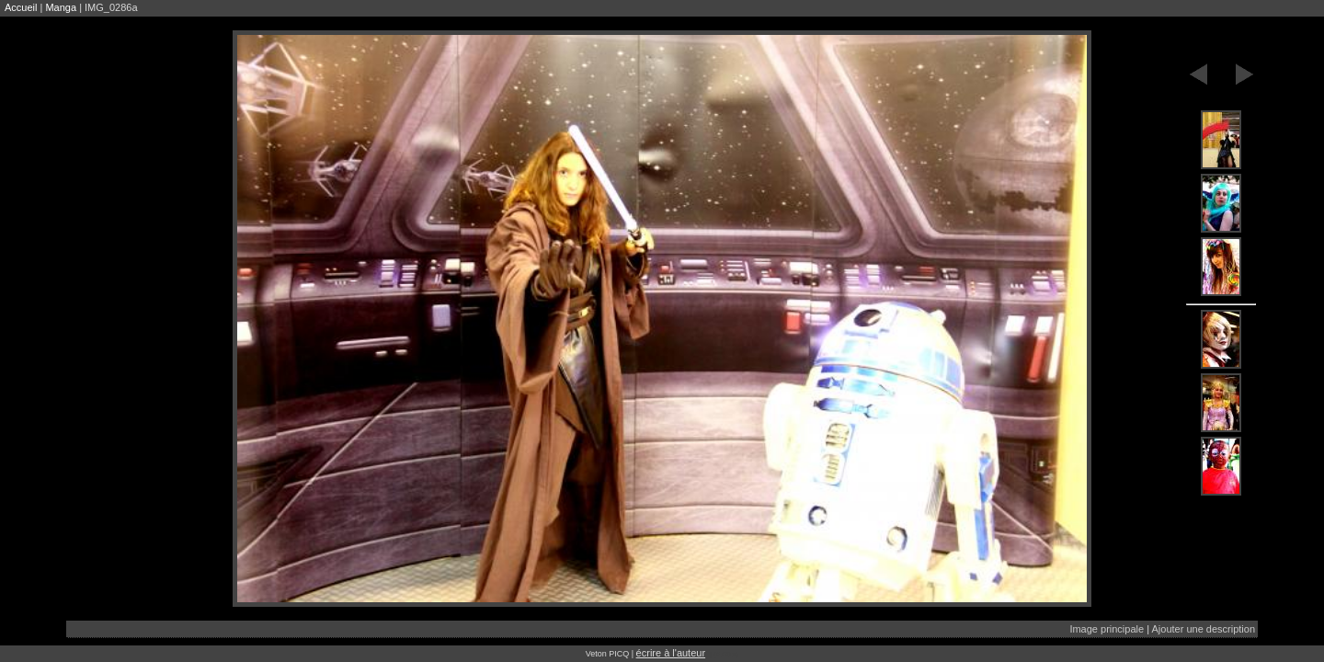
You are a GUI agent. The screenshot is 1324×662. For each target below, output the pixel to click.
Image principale (1106, 628)
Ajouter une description (1203, 628)
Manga (60, 7)
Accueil (21, 7)
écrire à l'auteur (670, 652)
